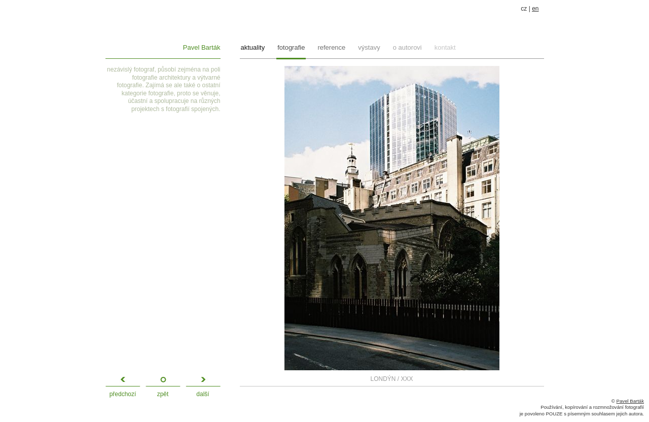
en (535, 8)
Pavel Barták (202, 47)
